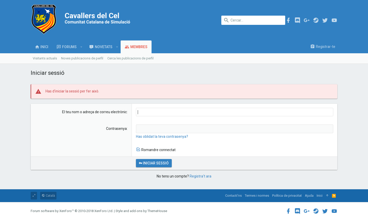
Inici (320, 195)
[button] (81, 47)
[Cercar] (253, 20)
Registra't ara (200, 176)
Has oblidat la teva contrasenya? (162, 136)
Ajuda (309, 195)
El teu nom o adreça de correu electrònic (94, 112)
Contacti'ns (233, 195)
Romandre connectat (158, 150)
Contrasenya (116, 129)
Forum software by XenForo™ (72, 211)
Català (48, 195)
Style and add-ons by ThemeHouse (141, 211)
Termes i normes (257, 195)
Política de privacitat (287, 195)
